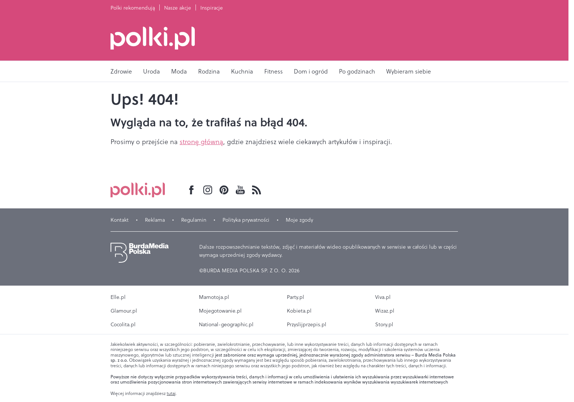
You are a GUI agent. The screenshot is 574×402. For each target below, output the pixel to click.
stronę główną (201, 141)
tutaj (171, 393)
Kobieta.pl (299, 310)
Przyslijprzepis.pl (306, 324)
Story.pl (384, 324)
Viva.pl (383, 297)
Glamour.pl (124, 310)
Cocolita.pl (123, 324)
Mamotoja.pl (214, 297)
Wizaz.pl (384, 310)
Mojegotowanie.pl (220, 310)
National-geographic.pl (226, 324)
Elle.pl (118, 297)
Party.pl (295, 297)
